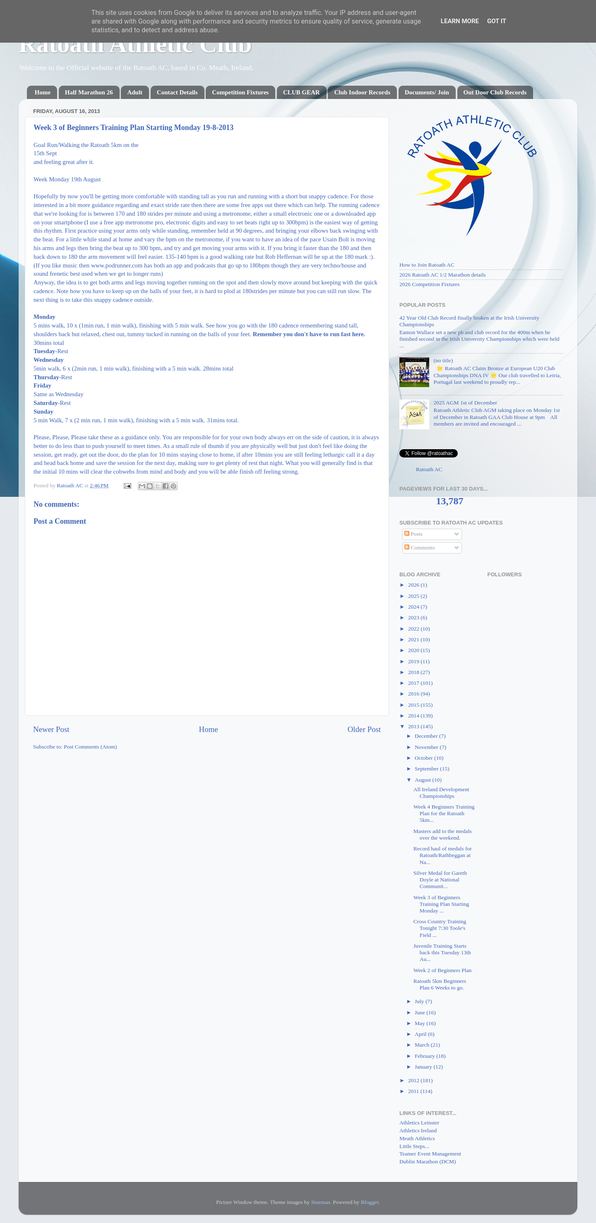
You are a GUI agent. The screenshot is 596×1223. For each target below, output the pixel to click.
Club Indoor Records (362, 92)
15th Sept (45, 153)
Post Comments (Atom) (90, 747)
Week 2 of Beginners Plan (442, 970)
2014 (414, 716)
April (421, 1034)
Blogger (370, 1202)
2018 (414, 672)
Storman (320, 1202)
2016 (414, 694)
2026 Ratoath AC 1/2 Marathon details (442, 275)
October (424, 758)
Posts (413, 534)
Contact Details (177, 92)
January (424, 1067)
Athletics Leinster (419, 1122)
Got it (496, 21)
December (427, 736)
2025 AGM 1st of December (465, 403)
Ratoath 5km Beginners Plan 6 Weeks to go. (439, 984)
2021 (414, 639)
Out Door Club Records (495, 92)
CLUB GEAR (301, 92)
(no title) (443, 360)
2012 (414, 1080)
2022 (414, 629)
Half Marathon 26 (89, 92)
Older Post (364, 729)
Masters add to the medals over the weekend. (442, 834)
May (420, 1023)
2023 (414, 617)
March (423, 1045)
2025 (414, 596)
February (425, 1056)
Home (42, 92)
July (420, 1001)
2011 (414, 1091)
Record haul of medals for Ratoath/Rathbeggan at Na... (442, 855)
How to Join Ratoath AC (426, 265)
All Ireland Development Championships (441, 792)
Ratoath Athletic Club (135, 44)
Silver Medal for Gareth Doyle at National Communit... (440, 879)
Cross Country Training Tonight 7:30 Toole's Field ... (439, 928)
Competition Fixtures (240, 92)
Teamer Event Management (430, 1154)
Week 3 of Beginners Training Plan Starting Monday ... (441, 904)
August (423, 780)
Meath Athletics (417, 1138)
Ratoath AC (429, 469)
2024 (414, 607)
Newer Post (51, 729)
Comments (419, 547)
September (427, 769)
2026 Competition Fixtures (429, 284)
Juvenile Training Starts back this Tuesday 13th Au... (442, 952)
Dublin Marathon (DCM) (427, 1161)
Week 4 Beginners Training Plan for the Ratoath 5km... (444, 813)
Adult (134, 92)
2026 (414, 585)
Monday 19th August (75, 179)
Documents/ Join (427, 92)
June (420, 1012)
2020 (414, 650)
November (427, 747)
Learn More (460, 21)
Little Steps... (414, 1146)
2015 (414, 705)
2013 (414, 726)
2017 (414, 683)
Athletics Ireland (418, 1130)
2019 (414, 661)
